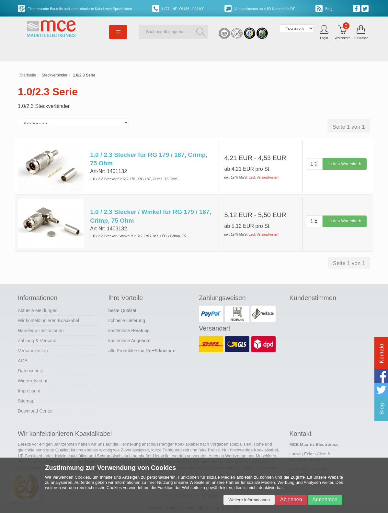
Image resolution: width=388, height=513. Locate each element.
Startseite (28, 75)
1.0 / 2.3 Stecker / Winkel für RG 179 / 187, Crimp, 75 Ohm (150, 216)
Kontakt (381, 353)
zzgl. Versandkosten (263, 177)
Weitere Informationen (249, 499)
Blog (323, 9)
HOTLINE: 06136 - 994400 (178, 9)
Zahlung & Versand (37, 340)
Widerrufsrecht (32, 380)
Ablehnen (291, 499)
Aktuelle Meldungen (38, 310)
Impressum (29, 390)
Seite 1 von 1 (349, 127)
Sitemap (26, 400)
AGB (23, 360)
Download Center (35, 410)
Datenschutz (30, 370)
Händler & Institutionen (41, 330)
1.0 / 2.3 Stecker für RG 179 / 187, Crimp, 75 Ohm (148, 159)
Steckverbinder (54, 75)
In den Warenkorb (344, 164)
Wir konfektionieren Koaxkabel (48, 320)
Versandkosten (33, 350)
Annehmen (325, 499)
